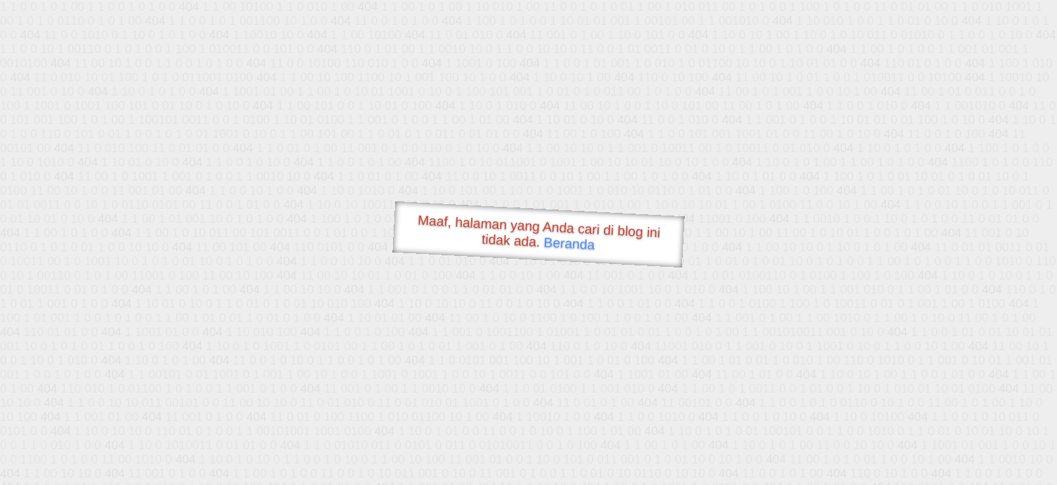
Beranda (569, 243)
